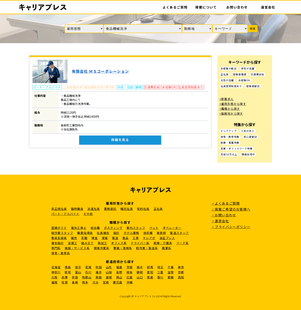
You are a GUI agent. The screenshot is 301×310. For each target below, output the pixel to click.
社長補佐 (103, 233)
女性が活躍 (227, 80)
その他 (88, 214)
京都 (181, 272)
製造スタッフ (179, 233)
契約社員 (143, 209)
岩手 (78, 267)
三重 (160, 272)
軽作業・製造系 (147, 248)
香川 (160, 277)
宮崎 (106, 282)
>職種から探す (229, 109)
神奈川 (56, 272)
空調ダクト (59, 228)
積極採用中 (248, 154)
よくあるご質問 (175, 7)
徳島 (150, 277)
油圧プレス (167, 238)
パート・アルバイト (65, 214)
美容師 (161, 233)
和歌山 (86, 277)
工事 (136, 238)
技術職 (148, 233)
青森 (68, 267)
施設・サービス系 (77, 248)
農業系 (166, 248)
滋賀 (171, 272)
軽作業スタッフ (62, 233)
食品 (125, 238)
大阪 (54, 277)
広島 (130, 277)
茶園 (84, 238)
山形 (109, 267)
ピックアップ (229, 131)
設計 (116, 233)
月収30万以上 (229, 154)
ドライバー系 (140, 243)
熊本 (85, 282)
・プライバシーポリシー (231, 226)
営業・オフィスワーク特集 (237, 148)
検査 (94, 238)
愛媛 (171, 277)
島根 (109, 277)
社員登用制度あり (231, 86)
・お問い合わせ (223, 215)
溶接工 (72, 243)
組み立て (87, 243)
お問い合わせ (237, 7)
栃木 (140, 267)
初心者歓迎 (250, 137)
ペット (154, 228)
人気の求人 (247, 131)
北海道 (56, 267)
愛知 (150, 272)
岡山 (119, 277)
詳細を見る (120, 139)
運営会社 (268, 7)
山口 (140, 277)
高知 (181, 277)
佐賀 (65, 282)
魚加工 (102, 243)
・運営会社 (220, 220)
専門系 (56, 248)
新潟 (68, 272)
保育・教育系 (60, 253)
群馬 (150, 267)
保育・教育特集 (230, 137)
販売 (74, 238)
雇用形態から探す (120, 203)
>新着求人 (226, 99)
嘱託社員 (126, 209)
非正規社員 (59, 209)
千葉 (171, 267)
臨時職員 (77, 209)
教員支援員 (59, 238)
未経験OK (244, 80)
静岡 (140, 272)
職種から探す (120, 222)
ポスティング (113, 228)
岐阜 (130, 272)
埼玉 (160, 267)
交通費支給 (257, 74)
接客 (105, 238)
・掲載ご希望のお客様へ (231, 209)
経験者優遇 (239, 74)
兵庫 (65, 277)
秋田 (99, 267)
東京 (181, 267)
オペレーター (172, 228)
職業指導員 (85, 233)
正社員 (225, 74)
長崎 (75, 282)
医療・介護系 (163, 243)
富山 (78, 272)
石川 (88, 272)
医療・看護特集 (230, 142)
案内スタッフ (136, 228)
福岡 (54, 282)
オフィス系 (119, 243)
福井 (99, 272)
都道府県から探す (120, 261)
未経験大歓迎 (229, 68)
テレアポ (149, 238)
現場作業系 (101, 248)
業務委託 (110, 209)
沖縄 (130, 282)
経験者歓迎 (253, 86)
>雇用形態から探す (232, 104)
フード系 (182, 243)
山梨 (109, 272)
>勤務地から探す (231, 113)
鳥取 (99, 277)
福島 (119, 267)
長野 (119, 272)
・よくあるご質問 (225, 203)
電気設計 (57, 243)
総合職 (95, 228)
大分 (96, 282)
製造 (115, 238)
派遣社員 (93, 209)
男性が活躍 (247, 68)
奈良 (75, 277)
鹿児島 (117, 282)
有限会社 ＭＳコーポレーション (100, 71)
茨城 (130, 267)
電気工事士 (79, 228)
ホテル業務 (131, 233)
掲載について (206, 7)
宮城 (88, 267)
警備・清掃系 (122, 248)
